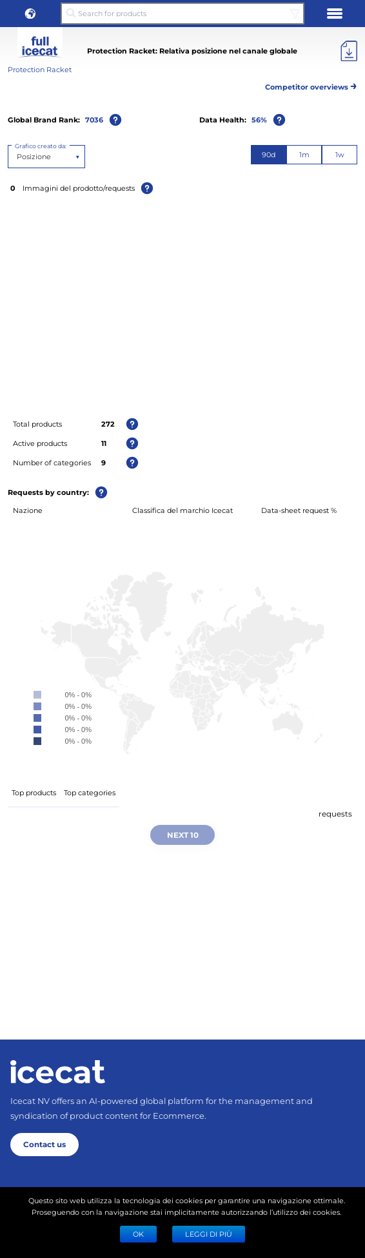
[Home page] (57, 1071)
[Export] (348, 51)
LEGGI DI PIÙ (208, 1233)
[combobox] (18, 156)
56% (259, 119)
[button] (30, 13)
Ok (138, 1233)
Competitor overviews (311, 85)
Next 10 (183, 834)
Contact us (44, 1144)
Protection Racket (40, 69)
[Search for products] (183, 13)
